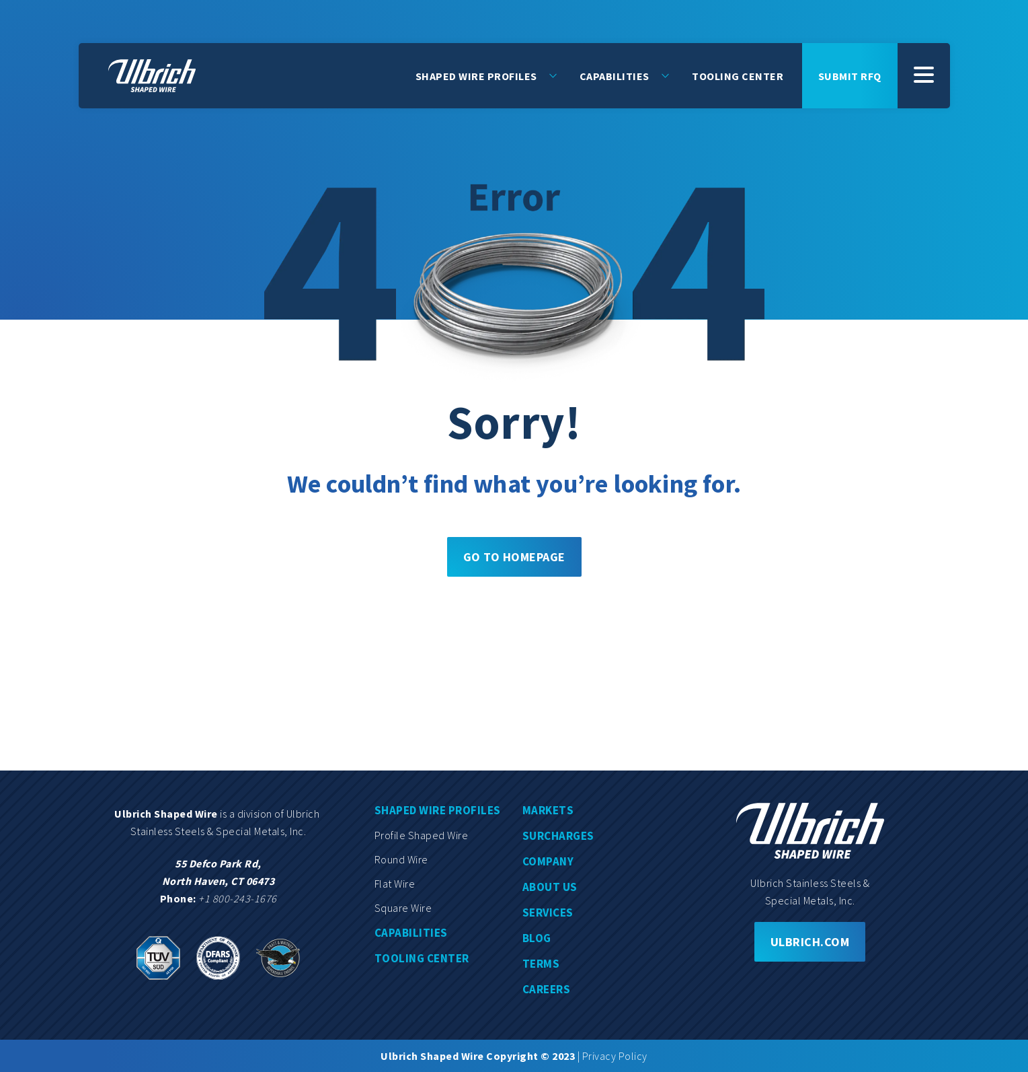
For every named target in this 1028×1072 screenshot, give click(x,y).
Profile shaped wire (421, 835)
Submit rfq (849, 75)
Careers (546, 989)
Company (548, 861)
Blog (536, 938)
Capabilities (614, 75)
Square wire (403, 908)
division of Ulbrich (279, 813)
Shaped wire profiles (437, 810)
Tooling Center (737, 75)
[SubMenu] (924, 75)
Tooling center (421, 958)
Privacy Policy (614, 1056)
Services (548, 912)
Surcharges (558, 835)
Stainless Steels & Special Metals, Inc (217, 831)
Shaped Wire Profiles (476, 75)
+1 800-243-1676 (237, 898)
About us (550, 887)
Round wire (401, 859)
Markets (548, 810)
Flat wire (395, 883)
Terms (541, 963)
